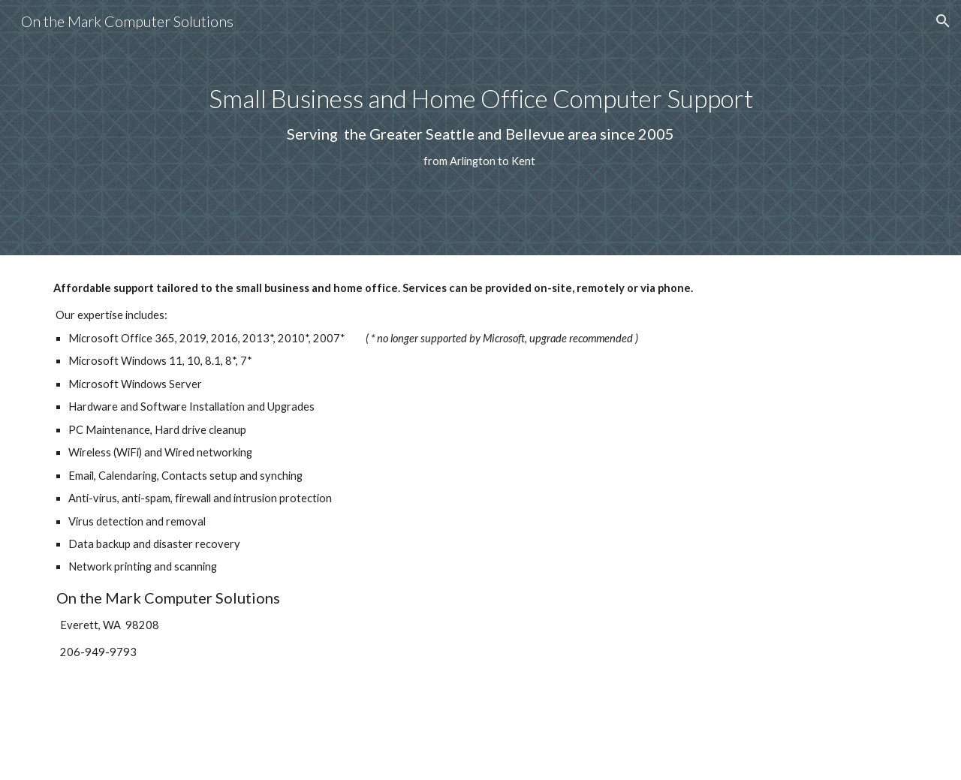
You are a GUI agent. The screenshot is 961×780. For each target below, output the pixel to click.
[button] (943, 21)
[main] (480, 127)
